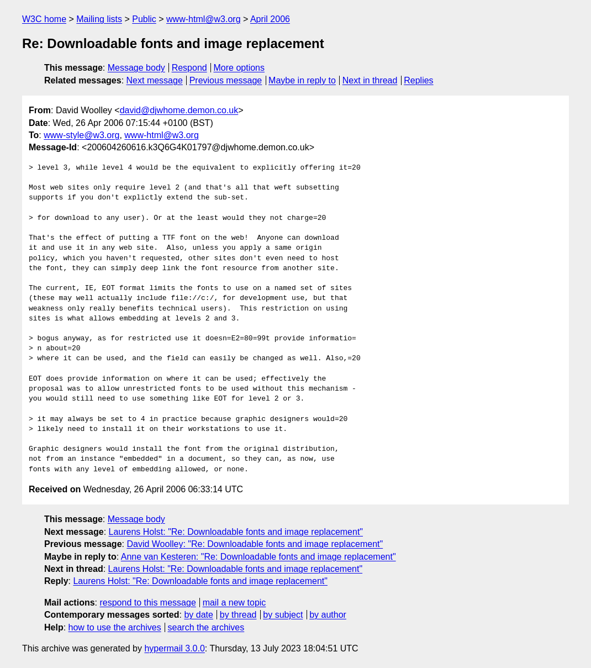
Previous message (225, 80)
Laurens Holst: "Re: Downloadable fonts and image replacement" (236, 531)
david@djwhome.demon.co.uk (179, 110)
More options (239, 67)
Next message (154, 80)
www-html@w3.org (203, 19)
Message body (136, 67)
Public (144, 19)
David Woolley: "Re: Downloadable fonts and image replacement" (254, 544)
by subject (283, 614)
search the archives (206, 627)
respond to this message (147, 602)
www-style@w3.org (81, 135)
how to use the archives (114, 627)
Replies (418, 80)
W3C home (44, 19)
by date (198, 614)
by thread (238, 614)
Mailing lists (99, 19)
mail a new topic (234, 602)
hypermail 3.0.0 (174, 648)
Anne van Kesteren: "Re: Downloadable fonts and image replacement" (258, 556)
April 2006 (270, 19)
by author (327, 614)
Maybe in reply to (302, 80)
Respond (189, 67)
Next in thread (370, 80)
